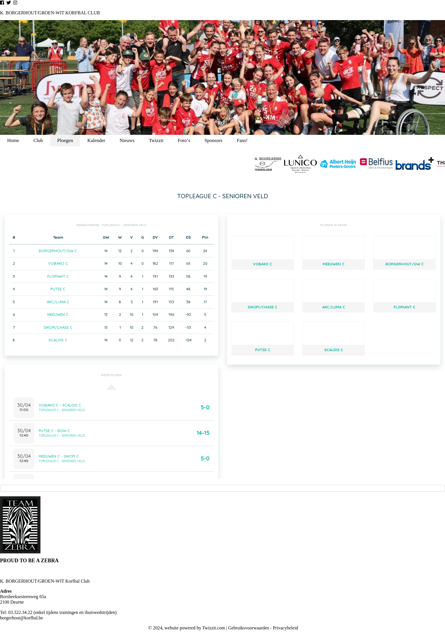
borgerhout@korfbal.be (21, 617)
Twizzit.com (213, 627)
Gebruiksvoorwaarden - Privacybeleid (263, 627)
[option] (222, 77)
